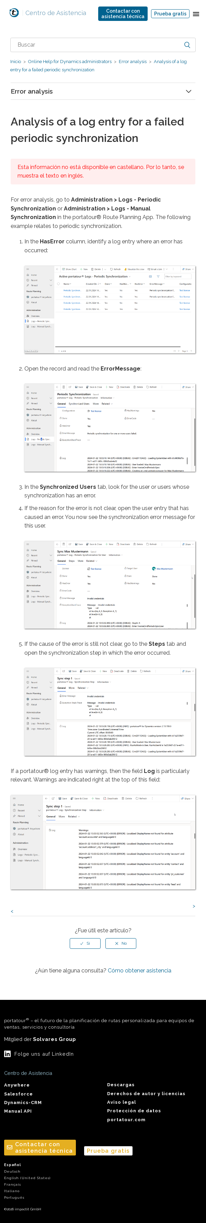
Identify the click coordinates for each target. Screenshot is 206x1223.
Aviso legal (121, 1102)
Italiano (12, 1191)
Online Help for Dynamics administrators (70, 61)
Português (14, 1197)
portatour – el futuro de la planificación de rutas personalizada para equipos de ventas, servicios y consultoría (99, 1023)
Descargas (121, 1084)
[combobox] (103, 45)
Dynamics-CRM (23, 1102)
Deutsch (12, 1171)
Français (12, 1184)
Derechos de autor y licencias (146, 1093)
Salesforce (18, 1094)
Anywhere (17, 1085)
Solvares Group (54, 1039)
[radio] (85, 943)
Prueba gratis (170, 13)
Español (12, 1165)
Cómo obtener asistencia (139, 970)
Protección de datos (134, 1110)
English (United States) (27, 1178)
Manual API (18, 1111)
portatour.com (126, 1119)
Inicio (15, 61)
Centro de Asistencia (54, 12)
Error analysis (133, 61)
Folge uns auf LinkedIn (44, 1054)
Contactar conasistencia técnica (123, 13)
